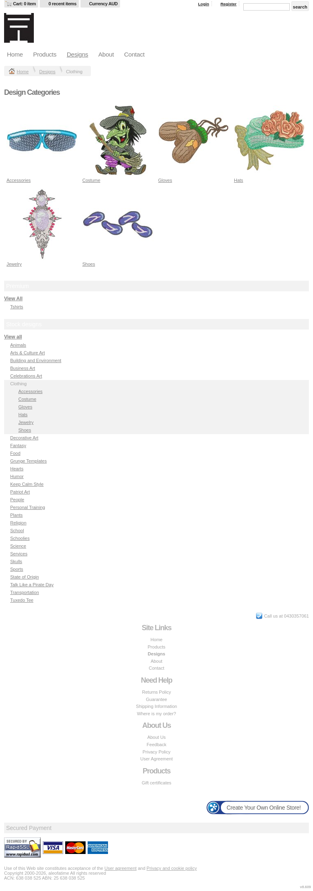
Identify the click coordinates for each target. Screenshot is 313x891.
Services (18, 553)
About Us (156, 737)
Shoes (88, 264)
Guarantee (156, 699)
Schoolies (20, 538)
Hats (238, 180)
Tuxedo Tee (21, 600)
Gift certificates (157, 782)
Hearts (16, 468)
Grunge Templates (28, 461)
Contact (134, 54)
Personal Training (27, 507)
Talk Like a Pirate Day (31, 584)
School (17, 530)
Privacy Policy (156, 751)
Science (18, 546)
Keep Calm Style (27, 484)
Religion (18, 522)
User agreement (120, 868)
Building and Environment (35, 360)
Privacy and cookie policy (172, 868)
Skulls (16, 561)
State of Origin (24, 576)
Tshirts (16, 306)
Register (228, 4)
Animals (18, 345)
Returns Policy (156, 692)
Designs (77, 54)
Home (15, 54)
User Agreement (156, 758)
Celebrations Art (26, 375)
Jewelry (14, 264)
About (106, 54)
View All (13, 298)
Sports (16, 569)
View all (13, 337)
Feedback (156, 744)
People (17, 499)
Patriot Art (20, 491)
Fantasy (18, 445)
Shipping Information (156, 706)
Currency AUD (103, 3)
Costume (91, 180)
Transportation (24, 592)
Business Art (22, 368)
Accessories (19, 180)
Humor (17, 476)
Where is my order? (156, 713)
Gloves (165, 180)
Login (203, 4)
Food (15, 453)
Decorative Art (24, 437)
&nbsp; (42, 140)
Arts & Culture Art (27, 352)
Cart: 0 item (24, 3)
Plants (16, 515)
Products (44, 54)
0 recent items (62, 3)
